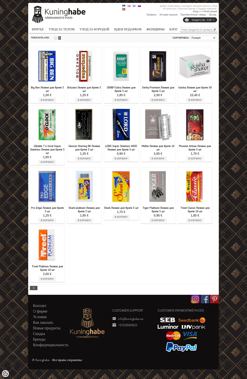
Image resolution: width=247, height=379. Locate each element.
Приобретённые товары (193, 14)
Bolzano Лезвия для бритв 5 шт (84, 89)
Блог (173, 29)
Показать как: (40, 37)
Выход (212, 14)
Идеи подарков (127, 29)
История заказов (169, 14)
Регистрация (210, 11)
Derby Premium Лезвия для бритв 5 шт (158, 89)
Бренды (39, 339)
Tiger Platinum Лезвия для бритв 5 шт (158, 209)
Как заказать (43, 322)
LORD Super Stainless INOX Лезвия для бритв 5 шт (121, 147)
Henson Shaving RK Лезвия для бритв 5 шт (84, 147)
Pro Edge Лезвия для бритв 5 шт (47, 209)
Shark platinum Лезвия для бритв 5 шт (84, 209)
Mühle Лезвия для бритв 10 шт (158, 147)
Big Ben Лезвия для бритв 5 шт (47, 89)
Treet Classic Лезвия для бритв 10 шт (195, 209)
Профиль (151, 14)
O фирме (40, 311)
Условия (40, 317)
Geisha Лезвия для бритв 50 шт (195, 89)
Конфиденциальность (51, 345)
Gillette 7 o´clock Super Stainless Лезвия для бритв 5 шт (47, 149)
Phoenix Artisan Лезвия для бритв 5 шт (195, 147)
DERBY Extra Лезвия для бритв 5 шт (121, 89)
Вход (195, 11)
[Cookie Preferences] (5, 373)
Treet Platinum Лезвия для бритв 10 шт (47, 268)
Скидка (39, 334)
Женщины (155, 29)
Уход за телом (62, 29)
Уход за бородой (94, 29)
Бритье (38, 29)
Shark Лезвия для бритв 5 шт (121, 208)
